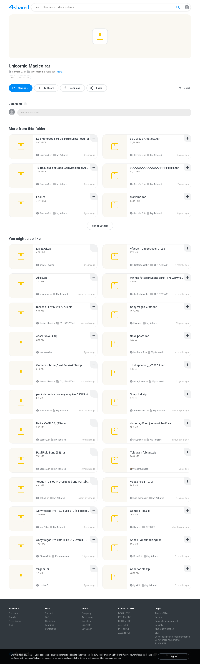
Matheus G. (137, 352)
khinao (135, 323)
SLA (157, 633)
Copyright (86, 625)
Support (49, 613)
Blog (11, 625)
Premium (13, 613)
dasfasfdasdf (138, 265)
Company (86, 613)
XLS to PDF (123, 625)
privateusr (43, 294)
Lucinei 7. (42, 585)
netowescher (44, 352)
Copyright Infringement (166, 621)
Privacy (158, 617)
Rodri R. (135, 556)
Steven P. (42, 556)
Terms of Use (161, 613)
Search (12, 617)
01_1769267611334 (160, 265)
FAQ (47, 617)
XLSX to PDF (124, 633)
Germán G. (16, 71)
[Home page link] (19, 7)
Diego (134, 527)
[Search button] (178, 7)
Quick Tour (50, 621)
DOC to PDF (124, 613)
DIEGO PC (148, 527)
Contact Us (50, 629)
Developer (87, 629)
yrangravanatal (139, 469)
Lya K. (134, 585)
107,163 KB (24, 77)
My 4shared (35, 71)
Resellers (86, 621)
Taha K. (41, 498)
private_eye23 (45, 265)
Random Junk (60, 556)
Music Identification (164, 629)
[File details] (21, 147)
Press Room (15, 621)
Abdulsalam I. (138, 410)
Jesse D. (42, 439)
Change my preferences (110, 658)
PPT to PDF (123, 629)
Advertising (87, 617)
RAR (12, 77)
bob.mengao (138, 498)
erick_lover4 (137, 381)
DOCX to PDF (124, 621)
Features (49, 625)
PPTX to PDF (124, 617)
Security (159, 625)
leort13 (41, 527)
